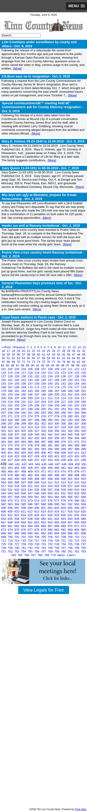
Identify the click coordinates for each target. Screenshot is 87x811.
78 (59, 361)
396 (64, 449)
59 (49, 358)
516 (83, 482)
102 (10, 369)
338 (24, 434)
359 (77, 438)
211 (44, 398)
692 (44, 533)
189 (70, 391)
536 (44, 489)
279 (64, 416)
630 (64, 515)
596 (10, 508)
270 (4, 416)
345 (70, 434)
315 (44, 427)
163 (70, 383)
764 (14, 555)
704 (37, 537)
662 (17, 526)
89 (28, 365)
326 (30, 431)
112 (77, 369)
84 (3, 365)
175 (64, 387)
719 (50, 540)
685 (83, 529)
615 (50, 511)
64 (74, 358)
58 (44, 358)
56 (34, 358)
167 (10, 387)
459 (50, 468)
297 (10, 423)
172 (44, 387)
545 (17, 493)
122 (57, 372)
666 (44, 526)
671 (77, 526)
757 (44, 551)
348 (4, 438)
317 (57, 427)
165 (83, 383)
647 (4, 522)
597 (17, 508)
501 (70, 478)
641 (50, 518)
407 (50, 452)
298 (17, 423)
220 (17, 401)
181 (17, 391)
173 (50, 387)
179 (4, 391)
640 (44, 518)
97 (68, 365)
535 (37, 489)
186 (50, 391)
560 (30, 497)
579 (70, 500)
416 (24, 456)
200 (57, 394)
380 (44, 445)
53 (19, 358)
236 (37, 405)
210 (37, 398)
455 (24, 468)
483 (37, 475)
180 (10, 391)
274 (30, 416)
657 (70, 522)
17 (9, 351)
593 (77, 504)
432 (44, 460)
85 (8, 365)
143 (24, 380)
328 (44, 431)
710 (77, 537)
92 (43, 365)
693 (50, 533)
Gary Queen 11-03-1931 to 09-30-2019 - (40, 168)
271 (10, 416)
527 (70, 486)
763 (83, 551)
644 (70, 518)
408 (57, 452)
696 (70, 533)
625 (30, 515)
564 (57, 497)
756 (37, 551)
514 (70, 482)
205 (4, 398)
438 (83, 460)
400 (4, 452)
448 (64, 464)
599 (30, 508)
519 (17, 486)
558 (17, 497)
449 (71, 464)
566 (70, 497)
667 (50, 526)
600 (37, 508)
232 (10, 405)
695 (64, 533)
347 (83, 434)
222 (30, 401)
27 (59, 351)
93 (48, 365)
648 (10, 522)
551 (57, 493)
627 (44, 515)
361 (4, 441)
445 (44, 464)
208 (24, 398)
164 (77, 383)
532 (17, 489)
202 (70, 394)
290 (50, 420)
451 (84, 464)
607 (83, 508)
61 (59, 358)
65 (79, 358)
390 (24, 449)
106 (37, 369)
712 (4, 540)
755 (30, 551)
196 (30, 394)
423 (70, 456)
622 (10, 515)
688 (17, 533)
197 (37, 394)
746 (57, 548)
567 (77, 497)
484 (44, 475)
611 (24, 511)
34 (9, 354)
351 (24, 438)
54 (24, 358)
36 (19, 354)
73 (34, 361)
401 (10, 452)
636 (17, 518)
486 (57, 475)
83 (83, 361)
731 (44, 544)
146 (44, 380)
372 (77, 441)
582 (4, 504)
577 (57, 500)
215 (70, 398)
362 (10, 441)
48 (79, 354)
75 (44, 361)
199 (50, 394)
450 (78, 464)
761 (70, 551)
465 (4, 471)
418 (37, 456)
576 (50, 500)
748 (70, 548)
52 (14, 358)
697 (77, 533)
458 (44, 468)
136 (64, 376)
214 (64, 398)
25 (49, 351)
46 (69, 354)
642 (57, 518)
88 (23, 365)
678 (37, 529)
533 (24, 489)
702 (24, 537)
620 (83, 511)
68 (9, 361)
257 (4, 412)
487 (64, 475)
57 (39, 358)
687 (10, 533)
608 (4, 511)
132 (37, 376)
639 (37, 518)
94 (53, 365)
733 (57, 544)
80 (69, 361)
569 (4, 500)
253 (64, 409)
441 (18, 464)
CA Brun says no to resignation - (36, 76)
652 (37, 522)
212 (50, 398)
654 (50, 522)
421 (57, 456)
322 (4, 431)
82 (79, 361)
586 (30, 504)
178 (83, 387)
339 (30, 434)
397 (70, 449)
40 (39, 354)
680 (50, 529)
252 (57, 409)
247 (24, 409)
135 (57, 376)
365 (30, 441)
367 (44, 441)
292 (64, 420)
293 (70, 420)
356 (57, 438)
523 (44, 486)
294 (77, 420)
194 (17, 394)
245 (10, 409)
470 (37, 471)
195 (24, 394)
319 (70, 427)
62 (64, 358)
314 (37, 427)
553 (70, 493)
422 (64, 456)
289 (44, 420)
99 (78, 365)
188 (64, 391)
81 (74, 361)
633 (83, 515)
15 (84, 347)
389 (17, 449)
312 (24, 427)
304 (57, 423)
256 (83, 409)
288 (37, 420)
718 (44, 540)
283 (4, 420)
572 (24, 500)
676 (24, 529)
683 (70, 529)
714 (17, 540)
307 (77, 423)
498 (50, 478)
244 (4, 409)
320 (77, 427)
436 (70, 460)
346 (77, 434)
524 (50, 486)
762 (77, 551)
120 (44, 372)
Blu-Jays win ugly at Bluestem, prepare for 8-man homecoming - (39, 197)
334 (83, 431)
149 (64, 380)
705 (44, 537)
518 (10, 486)
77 (54, 361)
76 (49, 361)
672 (83, 526)
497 (44, 478)
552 (64, 493)
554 (77, 493)
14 (79, 347)
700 (10, 537)
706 (50, 537)
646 (83, 518)
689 (24, 533)
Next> (61, 555)
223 (37, 401)
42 (49, 354)
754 (24, 551)
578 (64, 500)
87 (18, 365)
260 (24, 412)
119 (37, 372)
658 (77, 522)
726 (10, 544)
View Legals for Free (43, 589)
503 (83, 478)
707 (57, 537)
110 (64, 369)
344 (64, 434)
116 (17, 372)
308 (83, 423)
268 (77, 412)
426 (4, 460)
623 (17, 515)
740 (17, 548)
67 (4, 361)
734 (64, 544)
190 (77, 391)
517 (4, 486)
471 (44, 471)
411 (77, 452)
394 (50, 449)
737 (83, 544)
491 (4, 478)
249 (37, 409)
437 (77, 460)
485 (50, 475)
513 (64, 482)
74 (39, 361)
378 (30, 445)
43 (54, 354)
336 (10, 434)
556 (4, 497)
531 (10, 489)
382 (57, 445)
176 (70, 387)
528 (77, 486)
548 (37, 493)
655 (57, 522)
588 (44, 504)
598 (24, 508)
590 (57, 504)
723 (77, 540)
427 (10, 460)
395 (57, 449)
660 (4, 526)
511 (50, 482)
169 (24, 387)
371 (70, 441)
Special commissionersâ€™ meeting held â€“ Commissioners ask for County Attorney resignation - (42, 107)
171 (37, 387)
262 (37, 412)
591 (64, 504)
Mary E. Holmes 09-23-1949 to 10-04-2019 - (43, 141)
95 (58, 365)
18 (14, 351)
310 (10, 427)
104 (24, 369)
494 (24, 478)
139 (83, 376)
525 (57, 486)
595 (4, 508)
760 (64, 551)
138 (77, 376)
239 (57, 405)
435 (64, 460)
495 (30, 478)
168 (17, 387)
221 (24, 401)
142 (17, 380)
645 (77, 518)
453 (10, 468)
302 (44, 423)
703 (30, 537)
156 (24, 383)
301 (37, 423)
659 (83, 522)
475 (70, 471)
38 (29, 354)
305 (64, 423)
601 (44, 508)
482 (30, 475)
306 (70, 423)
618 (70, 511)
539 (64, 489)
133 (44, 376)
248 (30, 409)
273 (24, 416)
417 (30, 456)
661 (10, 526)
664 (30, 526)
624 (24, 515)
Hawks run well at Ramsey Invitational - (41, 225)
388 (10, 449)
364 (24, 441)
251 (50, 409)
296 (4, 423)
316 (50, 427)
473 (57, 471)
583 (10, 504)
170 (30, 387)
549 (44, 493)
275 (37, 416)
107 (44, 369)
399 (83, 449)
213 (57, 398)
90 (33, 365)
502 (77, 478)
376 (17, 445)
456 (30, 468)
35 (14, 354)
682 (64, 529)
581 (83, 500)
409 (64, 452)
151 (77, 380)
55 (29, 358)
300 (30, 423)
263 (44, 412)
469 (30, 471)
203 (77, 394)
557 (10, 497)
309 (4, 427)
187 (57, 391)
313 (30, 427)
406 (44, 452)
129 (17, 376)
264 (50, 412)
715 (24, 540)
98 (73, 365)
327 (37, 431)
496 (37, 478)
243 (83, 405)
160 (50, 383)
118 (30, 372)
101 (4, 369)
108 (50, 369)
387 (4, 449)
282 (83, 416)
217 (83, 398)
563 (50, 497)
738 (4, 548)
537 (50, 489)
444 (38, 464)
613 (37, 511)
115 (10, 372)
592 (70, 504)
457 (37, 468)
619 (77, 511)
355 (50, 438)
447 (58, 464)
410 (70, 452)
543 (4, 493)
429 (24, 460)
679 (44, 529)
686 (4, 533)
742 (30, 548)
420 (50, 456)
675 (17, 529)
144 (30, 380)
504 (4, 482)
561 (37, 497)
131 (30, 376)
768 (40, 555)
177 (77, 387)
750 (83, 548)
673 (4, 529)
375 (10, 445)
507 (24, 482)
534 (30, 489)
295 (83, 420)
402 (17, 452)
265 (57, 412)
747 (64, 548)
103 (17, 369)
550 (50, 493)
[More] (17, 68)
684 (77, 529)
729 (30, 544)
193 (10, 394)
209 (30, 398)
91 (38, 365)
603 (57, 508)
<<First (6, 347)
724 (83, 540)
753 (17, 551)
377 (24, 445)
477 (83, 471)
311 (17, 427)
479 (10, 475)
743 (37, 548)
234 (24, 405)
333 (77, 431)
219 (10, 401)
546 (24, 493)
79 (64, 361)
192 (4, 394)
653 (44, 522)
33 (4, 354)
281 (77, 416)
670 (70, 526)
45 (64, 354)
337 (17, 434)
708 (64, 537)
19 (19, 351)
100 (83, 365)
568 (83, 497)
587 (37, 504)
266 (64, 412)
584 (17, 504)
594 (83, 504)
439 (3, 464)
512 (57, 482)
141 (10, 380)
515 (77, 482)
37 (24, 354)
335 (4, 434)
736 (77, 544)
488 (70, 475)
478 (4, 475)
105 (30, 369)
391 (30, 449)
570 (10, 500)
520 (24, 486)
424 (77, 456)
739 (10, 548)
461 (64, 468)
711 (83, 537)
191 (83, 391)
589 (50, 504)
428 (17, 460)
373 (83, 441)
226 (57, 401)
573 (30, 500)
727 (17, 544)
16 (4, 351)
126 (83, 372)
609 (10, 511)
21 (29, 351)
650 (24, 522)
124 (70, 372)
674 (10, 529)
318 (64, 427)
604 (64, 508)
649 (17, 522)
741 (24, 548)
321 (83, 427)
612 (30, 511)
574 (37, 500)
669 (64, 526)
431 (37, 460)
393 (44, 449)
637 (24, 518)
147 (50, 380)
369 (57, 441)
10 (59, 347)
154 (10, 383)
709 (70, 537)
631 (70, 515)
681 (57, 529)
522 (37, 486)
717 (37, 540)
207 (17, 398)
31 (79, 351)
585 (24, 504)
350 (17, 438)
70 (19, 361)
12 (69, 347)
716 (30, 540)
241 (70, 405)
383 (64, 445)
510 (44, 482)
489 (77, 475)
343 (57, 434)
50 (4, 358)
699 (4, 537)
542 (83, 489)
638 (30, 518)
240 (64, 405)
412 (83, 452)
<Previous (19, 347)
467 (17, 471)
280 (70, 416)
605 (70, 508)
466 (10, 471)
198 (44, 394)
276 (44, 416)
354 (44, 438)
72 (29, 361)
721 (64, 540)
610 (17, 511)
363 (17, 441)
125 (77, 372)
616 (57, 511)
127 (4, 376)
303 (50, 423)
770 (54, 555)
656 (64, 522)
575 (44, 500)
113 (83, 369)
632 (77, 515)
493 (17, 478)
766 (27, 555)
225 (50, 401)
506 (17, 482)
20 (24, 351)
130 (24, 376)
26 (54, 351)
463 (77, 468)
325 (24, 431)
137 (70, 376)
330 (57, 431)
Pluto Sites (80, 809)
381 (50, 445)
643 (64, 518)
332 (70, 431)
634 (4, 518)
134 (50, 376)
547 (30, 493)
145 (37, 380)
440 (11, 464)
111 (70, 369)
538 (57, 489)
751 (4, 551)
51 (9, 358)
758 (50, 551)
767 (34, 555)
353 (37, 438)
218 (4, 401)
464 (83, 468)
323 (10, 431)
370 (64, 441)
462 (70, 468)
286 (24, 420)
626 (37, 515)
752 (10, 551)
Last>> (71, 555)
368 (50, 441)
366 (37, 441)
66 (83, 358)
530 (4, 489)
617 (64, 511)
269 (83, 412)
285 (17, 420)
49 (83, 354)
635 (10, 518)
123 (64, 372)
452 (4, 468)
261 (30, 412)
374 (4, 445)
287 (30, 420)
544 (10, 493)
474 (64, 471)
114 (4, 372)
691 (37, 533)
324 (17, 431)
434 (57, 460)
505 (10, 482)
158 (37, 383)
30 (74, 351)
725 (4, 544)
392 (37, 449)
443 (31, 464)
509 (37, 482)
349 (10, 438)
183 (30, 391)
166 (4, 387)
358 (70, 438)
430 (30, 460)
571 (17, 500)
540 (70, 489)
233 (17, 405)
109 (57, 369)
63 (69, 358)
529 (83, 486)
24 (44, 351)
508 (30, 482)
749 (77, 548)
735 (70, 544)
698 (83, 533)
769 (47, 555)
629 (57, 515)
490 (83, 475)
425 (83, 456)
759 (57, 551)
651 (30, 522)
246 (17, 409)
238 (50, 405)
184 (37, 391)
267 (70, 412)
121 (50, 372)
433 (50, 460)
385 (77, 445)
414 (10, 456)
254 (70, 409)
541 (77, 489)
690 (30, 533)
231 (4, 405)
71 (24, 361)
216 (77, 398)
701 (17, 537)
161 (57, 383)
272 (17, 416)
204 (83, 394)
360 (83, 438)
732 (50, 544)
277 (50, 416)
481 (24, 475)
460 (57, 468)
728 (24, 544)
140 (4, 380)
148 (57, 380)
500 (64, 478)
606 (77, 508)
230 (83, 401)
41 (44, 354)
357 (64, 438)
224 (44, 401)
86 (13, 365)
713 (10, 540)
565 (64, 497)
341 (44, 434)
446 (51, 464)
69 (14, 361)
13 (74, 347)
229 (77, 401)
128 (10, 376)
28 (64, 351)
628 (50, 515)
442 (24, 464)
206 (10, 398)
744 (44, 548)
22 (34, 351)
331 (64, 431)
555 (83, 493)
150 (70, 380)
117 (24, 372)
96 (63, 365)
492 (10, 478)
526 (64, 486)
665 (37, 526)
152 (83, 380)
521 (30, 486)
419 (44, 456)
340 (37, 434)
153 (4, 383)
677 (30, 529)
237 (44, 405)
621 (4, 515)
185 (44, 391)
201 (64, 394)
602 (50, 508)
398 (77, 449)
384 (70, 445)
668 (57, 526)
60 (54, 358)
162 (64, 383)
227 (64, 401)
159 (44, 383)
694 (57, 533)
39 (34, 354)
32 (83, 351)
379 (37, 445)
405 (37, 452)
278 (57, 416)
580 (77, 500)
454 (17, 468)
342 (50, 434)
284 (10, 420)
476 (77, 471)
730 (37, 544)
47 (74, 354)
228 (70, 401)
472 (50, 471)
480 (17, 475)
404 (30, 452)
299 (24, 423)
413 (4, 456)
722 (70, 540)
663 (24, 526)
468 (24, 471)
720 (57, 540)
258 (10, 412)
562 (44, 497)
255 (77, 409)
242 (77, 405)
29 (69, 351)
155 (17, 383)
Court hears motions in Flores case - (39, 317)
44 (59, 354)
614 (44, 511)
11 (64, 347)
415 (17, 456)
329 (50, 431)
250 (44, 409)
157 (30, 383)
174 (57, 387)
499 (57, 478)
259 (17, 412)
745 (50, 548)
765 (20, 555)
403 (24, 452)
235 (30, 405)
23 (39, 351)
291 (57, 420)
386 (83, 445)
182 (24, 391)
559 (24, 497)
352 (30, 438)
